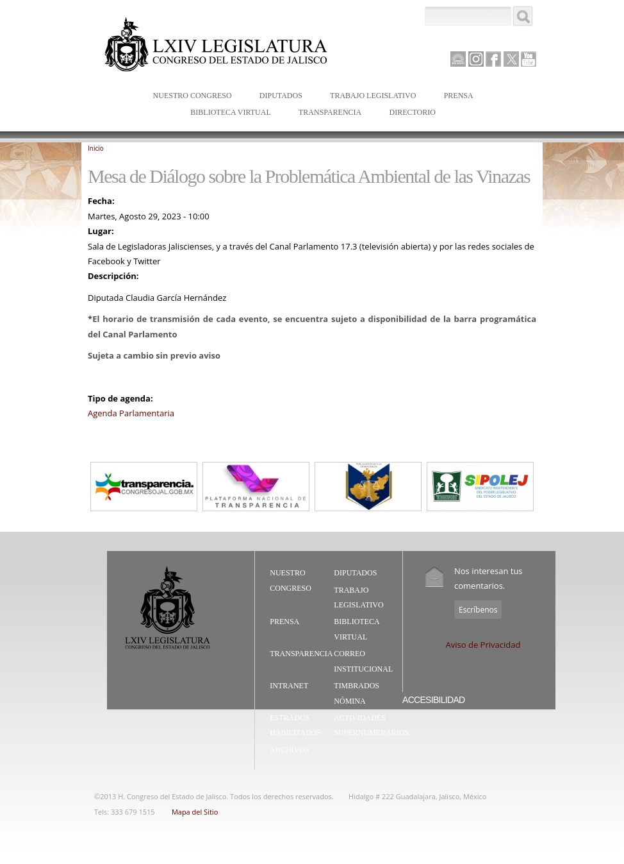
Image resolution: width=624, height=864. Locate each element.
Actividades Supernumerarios (371, 725)
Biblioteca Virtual (227, 113)
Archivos (289, 749)
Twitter (511, 59)
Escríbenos (478, 609)
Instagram (476, 59)
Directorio (412, 112)
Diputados (278, 96)
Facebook (493, 59)
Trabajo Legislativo (370, 96)
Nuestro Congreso (189, 96)
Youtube (528, 59)
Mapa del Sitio (195, 812)
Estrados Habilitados (295, 725)
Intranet (289, 685)
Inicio (96, 148)
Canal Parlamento (458, 60)
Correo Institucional (363, 661)
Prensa (455, 96)
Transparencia (330, 112)
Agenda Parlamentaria (131, 413)
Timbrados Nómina (356, 693)
